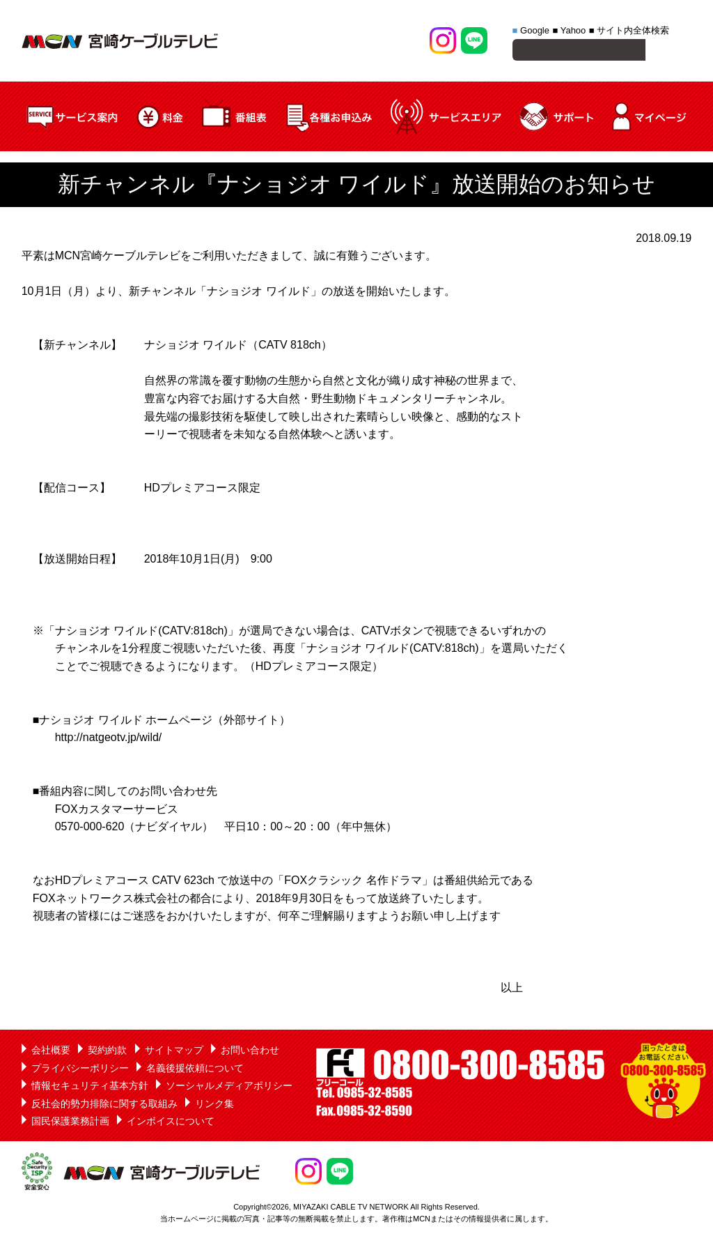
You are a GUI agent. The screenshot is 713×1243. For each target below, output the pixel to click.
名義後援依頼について (195, 1070)
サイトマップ (174, 1052)
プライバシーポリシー (80, 1070)
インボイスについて (170, 1123)
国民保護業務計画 (70, 1123)
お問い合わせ (250, 1052)
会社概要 (50, 1052)
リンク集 (214, 1105)
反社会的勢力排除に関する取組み (104, 1105)
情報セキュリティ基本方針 (89, 1087)
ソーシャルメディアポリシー (229, 1087)
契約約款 (107, 1052)
